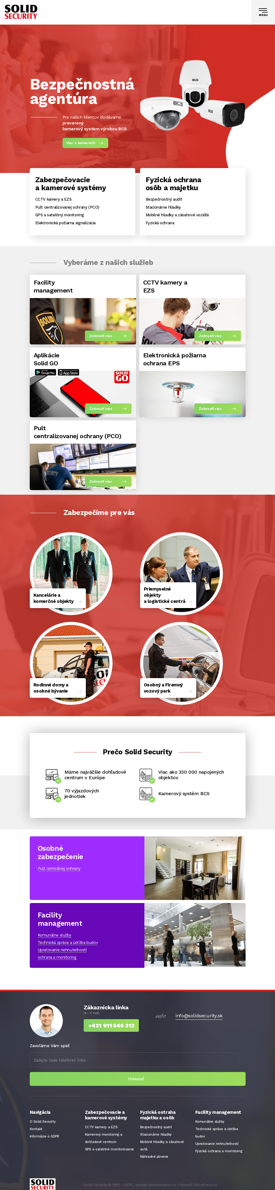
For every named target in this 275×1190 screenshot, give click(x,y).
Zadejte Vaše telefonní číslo (59, 1055)
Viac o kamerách (80, 143)
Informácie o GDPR (44, 1132)
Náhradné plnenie (154, 1152)
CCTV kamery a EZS (53, 199)
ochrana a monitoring (57, 953)
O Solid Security (43, 1117)
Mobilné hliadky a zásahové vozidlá (177, 215)
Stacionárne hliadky (163, 207)
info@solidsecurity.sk (199, 1012)
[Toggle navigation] (263, 12)
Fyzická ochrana (160, 223)
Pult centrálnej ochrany (59, 864)
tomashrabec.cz (162, 1181)
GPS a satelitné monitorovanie (109, 1145)
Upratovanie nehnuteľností (62, 945)
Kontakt (36, 1125)
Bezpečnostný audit (164, 199)
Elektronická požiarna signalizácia (65, 223)
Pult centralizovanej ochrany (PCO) (67, 207)
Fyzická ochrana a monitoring (219, 1147)
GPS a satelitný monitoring (59, 215)
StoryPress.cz (205, 1181)
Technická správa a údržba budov (68, 938)
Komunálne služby (55, 931)
